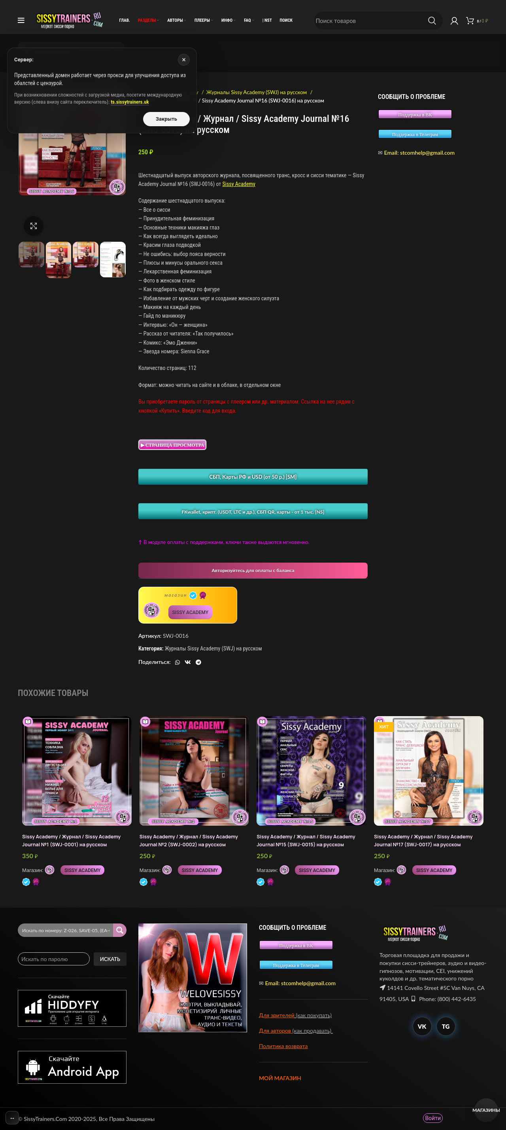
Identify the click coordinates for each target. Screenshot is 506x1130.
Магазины (486, 1110)
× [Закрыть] (184, 59)
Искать (110, 959)
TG (446, 1026)
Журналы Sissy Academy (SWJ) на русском (257, 92)
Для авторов (276, 1030)
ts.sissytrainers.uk (130, 102)
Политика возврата (283, 1046)
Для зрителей (277, 1015)
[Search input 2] (66, 930)
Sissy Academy (238, 184)
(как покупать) (313, 1015)
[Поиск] (378, 20)
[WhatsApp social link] (177, 662)
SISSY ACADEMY (190, 612)
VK (422, 1026)
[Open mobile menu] (21, 20)
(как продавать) (313, 1030)
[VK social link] (187, 662)
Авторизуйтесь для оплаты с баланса (253, 570)
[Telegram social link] (198, 662)
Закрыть (166, 119)
